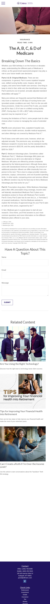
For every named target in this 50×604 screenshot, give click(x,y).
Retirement (25, 590)
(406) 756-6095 (27, 569)
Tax (25, 599)
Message (5, 283)
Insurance (25, 597)
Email (4, 270)
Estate (25, 595)
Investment (25, 592)
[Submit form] (7, 302)
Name (4, 257)
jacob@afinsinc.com (25, 578)
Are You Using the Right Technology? (19, 363)
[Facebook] (24, 581)
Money (25, 601)
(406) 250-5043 (27, 571)
